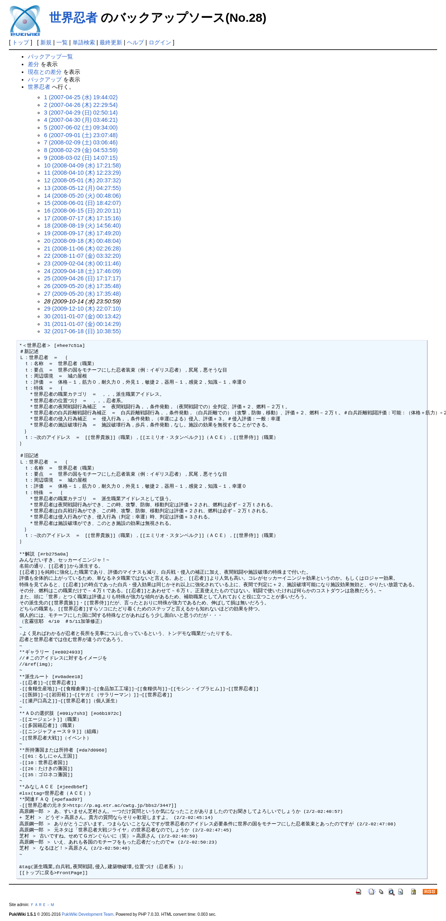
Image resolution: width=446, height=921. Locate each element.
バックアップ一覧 (50, 56)
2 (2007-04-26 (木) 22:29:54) (81, 105)
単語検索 (84, 42)
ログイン (160, 42)
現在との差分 (45, 72)
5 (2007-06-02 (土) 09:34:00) (81, 127)
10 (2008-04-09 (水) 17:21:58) (82, 165)
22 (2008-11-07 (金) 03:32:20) (82, 256)
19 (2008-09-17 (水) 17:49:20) (82, 233)
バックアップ (45, 79)
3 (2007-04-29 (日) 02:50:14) (81, 112)
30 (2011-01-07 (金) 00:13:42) (82, 316)
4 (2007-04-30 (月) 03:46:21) (81, 120)
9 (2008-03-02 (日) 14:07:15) (81, 158)
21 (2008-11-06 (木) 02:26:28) (82, 248)
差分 (33, 64)
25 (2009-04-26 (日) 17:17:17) (82, 278)
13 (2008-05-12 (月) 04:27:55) (82, 188)
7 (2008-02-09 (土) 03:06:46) (81, 142)
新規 (46, 42)
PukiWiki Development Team (87, 914)
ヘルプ (135, 42)
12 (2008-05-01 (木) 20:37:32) (82, 180)
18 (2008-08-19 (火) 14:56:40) (82, 225)
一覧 (62, 42)
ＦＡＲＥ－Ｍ (42, 904)
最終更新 (111, 42)
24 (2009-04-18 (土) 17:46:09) (82, 271)
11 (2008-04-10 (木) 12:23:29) (82, 172)
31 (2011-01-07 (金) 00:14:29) (82, 324)
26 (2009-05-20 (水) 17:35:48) (82, 286)
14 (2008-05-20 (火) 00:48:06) (82, 195)
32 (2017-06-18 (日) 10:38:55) (82, 331)
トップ (20, 42)
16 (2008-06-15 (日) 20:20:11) (82, 210)
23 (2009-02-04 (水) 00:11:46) (82, 263)
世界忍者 (73, 17)
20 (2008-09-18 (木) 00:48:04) (82, 241)
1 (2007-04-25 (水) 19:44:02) (81, 97)
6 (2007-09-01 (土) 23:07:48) (81, 135)
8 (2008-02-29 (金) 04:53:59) (81, 150)
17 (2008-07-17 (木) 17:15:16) (82, 218)
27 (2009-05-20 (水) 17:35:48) (82, 293)
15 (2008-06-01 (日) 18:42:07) (82, 203)
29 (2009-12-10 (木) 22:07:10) (82, 308)
